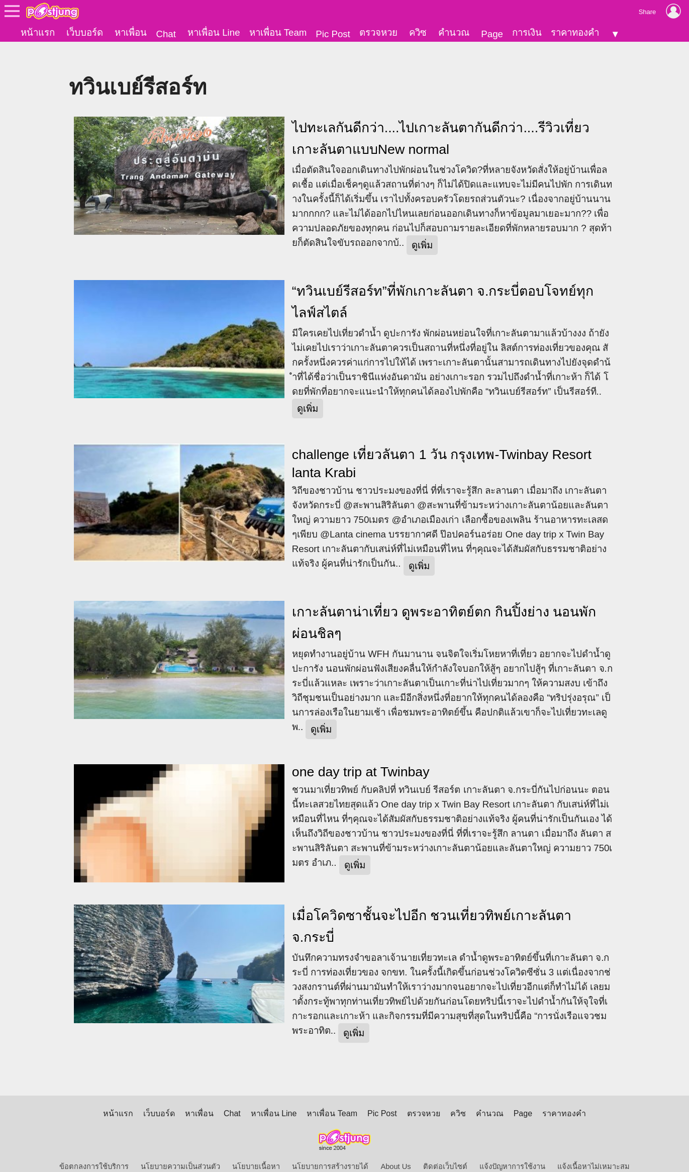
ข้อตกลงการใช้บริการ (94, 1150)
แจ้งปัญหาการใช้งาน (512, 1150)
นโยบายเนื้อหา (256, 1150)
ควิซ (418, 32)
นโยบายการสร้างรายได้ (330, 1150)
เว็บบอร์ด (84, 32)
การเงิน (527, 32)
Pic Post (333, 34)
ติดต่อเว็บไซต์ (445, 1150)
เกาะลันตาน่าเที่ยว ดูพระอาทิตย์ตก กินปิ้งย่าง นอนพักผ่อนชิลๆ (444, 605)
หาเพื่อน (131, 32)
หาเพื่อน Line (213, 32)
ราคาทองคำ (575, 32)
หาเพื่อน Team (278, 32)
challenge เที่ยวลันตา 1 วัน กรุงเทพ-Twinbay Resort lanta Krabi (442, 446)
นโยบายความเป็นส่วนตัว (180, 1150)
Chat (165, 34)
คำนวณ (453, 32)
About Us (395, 1150)
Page (492, 34)
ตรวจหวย (378, 32)
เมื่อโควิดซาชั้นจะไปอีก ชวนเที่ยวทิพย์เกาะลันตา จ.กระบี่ (431, 909)
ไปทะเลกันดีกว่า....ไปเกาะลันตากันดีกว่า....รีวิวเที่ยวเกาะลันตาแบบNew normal (440, 121)
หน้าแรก (38, 32)
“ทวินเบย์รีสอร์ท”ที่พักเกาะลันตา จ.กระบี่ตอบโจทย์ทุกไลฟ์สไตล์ (443, 284)
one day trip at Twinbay (361, 754)
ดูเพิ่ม (422, 228)
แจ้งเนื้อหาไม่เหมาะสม (593, 1150)
